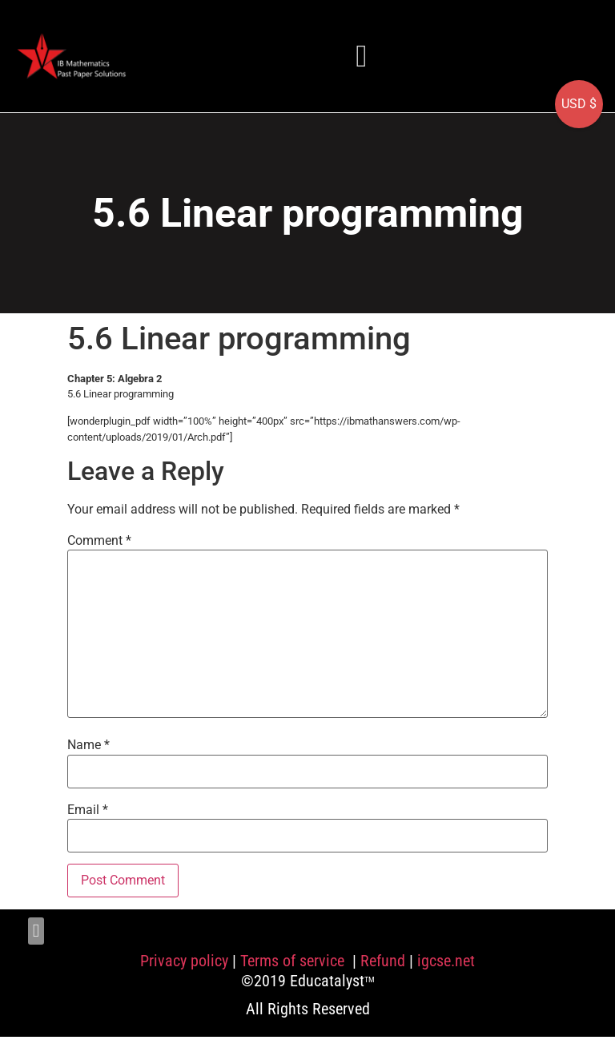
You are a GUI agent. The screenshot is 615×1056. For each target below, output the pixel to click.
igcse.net (446, 960)
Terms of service (294, 960)
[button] (362, 55)
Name (88, 745)
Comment (99, 540)
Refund (382, 960)
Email (87, 810)
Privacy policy (184, 960)
